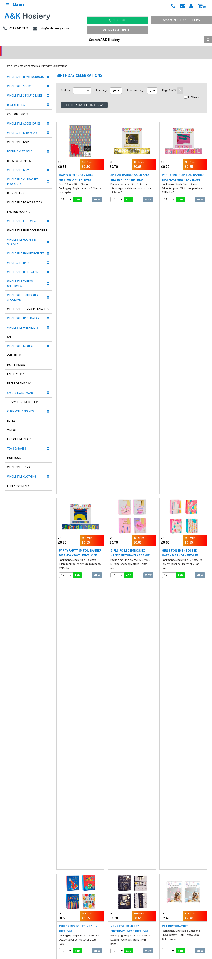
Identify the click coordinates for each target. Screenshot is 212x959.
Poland (76, 929)
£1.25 (171, 590)
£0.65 (143, 158)
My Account (80, 49)
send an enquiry (122, 881)
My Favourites (117, 30)
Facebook (132, 942)
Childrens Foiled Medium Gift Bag (78, 343)
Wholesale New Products (25, 71)
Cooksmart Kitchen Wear (19, 795)
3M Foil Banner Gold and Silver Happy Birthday (129, 171)
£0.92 (143, 590)
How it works (118, 848)
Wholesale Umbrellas (22, 322)
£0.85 (68, 417)
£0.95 (119, 590)
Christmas (14, 349)
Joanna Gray (168, 791)
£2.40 (195, 331)
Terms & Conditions (122, 838)
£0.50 (92, 158)
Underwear (61, 833)
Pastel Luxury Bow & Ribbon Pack (178, 516)
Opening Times (120, 907)
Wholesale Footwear (22, 215)
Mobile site (166, 848)
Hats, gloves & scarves (17, 838)
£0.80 (92, 417)
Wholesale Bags (18, 136)
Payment (116, 833)
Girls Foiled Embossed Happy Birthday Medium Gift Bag (180, 257)
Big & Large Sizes (19, 155)
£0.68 (92, 677)
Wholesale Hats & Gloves (108, 942)
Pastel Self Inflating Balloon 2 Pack (127, 516)
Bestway (10, 800)
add (77, 193)
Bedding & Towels (19, 145)
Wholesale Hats (18, 257)
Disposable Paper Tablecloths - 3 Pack (75, 689)
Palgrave (165, 795)
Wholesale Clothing (21, 470)
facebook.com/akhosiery (20, 876)
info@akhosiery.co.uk (174, 876)
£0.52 (195, 504)
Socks (8, 829)
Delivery (165, 829)
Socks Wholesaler (50, 942)
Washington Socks (119, 791)
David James (64, 781)
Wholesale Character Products (23, 175)
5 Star (163, 781)
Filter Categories (84, 99)
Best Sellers (16, 99)
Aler (110, 781)
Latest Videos (185, 49)
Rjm (7, 781)
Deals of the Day (19, 377)
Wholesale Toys (18, 461)
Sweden (89, 929)
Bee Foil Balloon (123, 601)
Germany (38, 929)
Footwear (10, 843)
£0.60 (171, 245)
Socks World (63, 800)
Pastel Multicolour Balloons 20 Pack (75, 516)
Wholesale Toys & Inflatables (28, 303)
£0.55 (68, 158)
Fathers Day (15, 368)
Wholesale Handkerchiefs (25, 247)
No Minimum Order (26, 49)
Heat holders (115, 786)
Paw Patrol (166, 800)
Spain (102, 929)
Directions (117, 902)
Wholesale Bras (18, 164)
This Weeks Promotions (23, 396)
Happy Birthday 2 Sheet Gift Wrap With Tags (77, 171)
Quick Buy (117, 20)
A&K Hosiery (28, 942)
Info (113, 829)
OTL (110, 800)
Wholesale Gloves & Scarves (21, 236)
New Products (62, 843)
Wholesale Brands (20, 340)
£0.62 (92, 590)
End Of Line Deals (19, 433)
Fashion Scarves (18, 206)
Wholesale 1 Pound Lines (24, 89)
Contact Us (166, 838)
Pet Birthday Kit (175, 341)
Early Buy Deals (18, 480)
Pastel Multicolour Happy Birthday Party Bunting (80, 430)
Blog (162, 833)
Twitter (147, 942)
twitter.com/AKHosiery (69, 876)
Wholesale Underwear (23, 312)
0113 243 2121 (120, 876)
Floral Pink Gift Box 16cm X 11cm (183, 603)
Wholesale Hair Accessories (27, 224)
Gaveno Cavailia (66, 795)
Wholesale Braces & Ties (24, 196)
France (53, 929)
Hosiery (58, 838)
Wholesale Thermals (77, 942)
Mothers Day (16, 359)
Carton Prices (17, 108)
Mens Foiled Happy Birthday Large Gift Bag (129, 343)
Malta (129, 929)
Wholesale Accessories (27, 60)
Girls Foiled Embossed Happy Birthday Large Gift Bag (131, 257)
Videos (11, 424)
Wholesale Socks (19, 80)
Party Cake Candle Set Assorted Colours (127, 689)
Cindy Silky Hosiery (67, 791)
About (163, 902)
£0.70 (119, 158)
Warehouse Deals (132, 49)
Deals (11, 415)
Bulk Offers (15, 187)
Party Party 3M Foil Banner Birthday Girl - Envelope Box (183, 171)
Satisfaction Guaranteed (174, 843)
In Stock (191, 91)
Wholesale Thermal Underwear (21, 277)
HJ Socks (165, 786)
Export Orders (118, 843)
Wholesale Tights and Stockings (22, 291)
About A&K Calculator (123, 853)
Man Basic (11, 786)
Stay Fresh (11, 791)
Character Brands (20, 405)
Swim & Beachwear (20, 387)
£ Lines (58, 829)
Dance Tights (12, 805)
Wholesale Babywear (22, 127)
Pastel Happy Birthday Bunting (76, 603)
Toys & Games (16, 442)
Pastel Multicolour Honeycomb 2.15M (178, 430)
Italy (64, 929)
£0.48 (143, 677)
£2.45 (171, 331)
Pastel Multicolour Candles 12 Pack (126, 430)
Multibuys (14, 452)
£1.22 (195, 590)
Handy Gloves (64, 786)
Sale (10, 331)
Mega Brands (116, 795)
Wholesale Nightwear (22, 266)
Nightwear (11, 833)
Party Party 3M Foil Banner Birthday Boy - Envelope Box (80, 257)
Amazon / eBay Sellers (181, 20)
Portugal (116, 929)
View (97, 193)
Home (8, 60)
